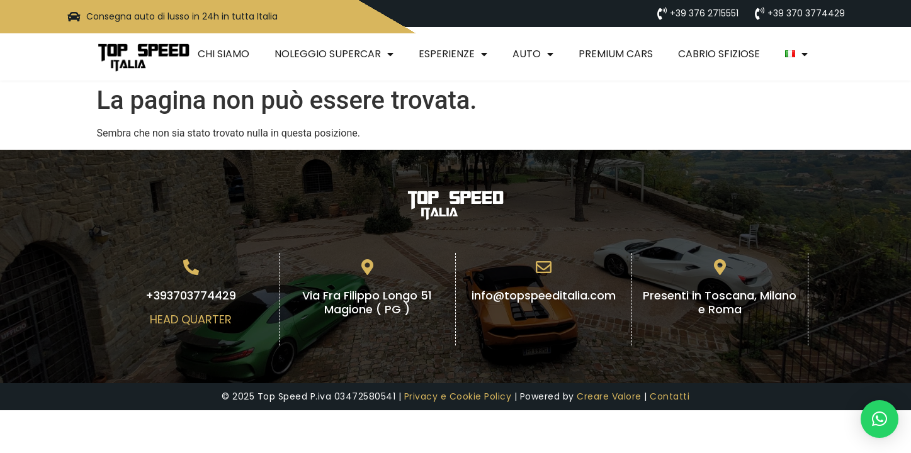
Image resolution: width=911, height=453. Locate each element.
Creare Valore (609, 396)
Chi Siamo (223, 54)
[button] (879, 419)
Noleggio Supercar (333, 54)
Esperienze (453, 54)
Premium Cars (616, 54)
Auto (532, 54)
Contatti (669, 396)
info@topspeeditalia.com (544, 295)
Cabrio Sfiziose (719, 54)
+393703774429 (190, 295)
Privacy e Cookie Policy (458, 396)
